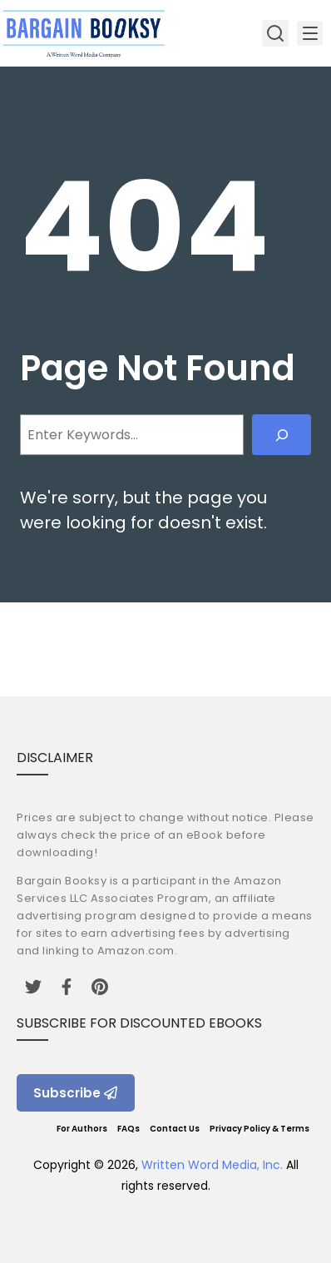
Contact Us (175, 1128)
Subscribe (75, 1093)
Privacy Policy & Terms (259, 1128)
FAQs (128, 1128)
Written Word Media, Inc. (212, 1165)
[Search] (281, 434)
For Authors (82, 1128)
